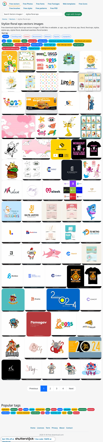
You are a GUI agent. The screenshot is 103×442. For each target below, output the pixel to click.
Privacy (55, 428)
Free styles (27, 8)
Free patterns (41, 8)
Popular (56, 36)
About (61, 428)
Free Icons (83, 4)
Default (5, 36)
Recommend (37, 36)
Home (4, 19)
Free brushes (14, 8)
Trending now (16, 36)
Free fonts (40, 4)
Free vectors (14, 4)
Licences (40, 428)
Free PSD (54, 8)
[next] (71, 389)
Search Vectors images (13, 14)
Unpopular (66, 36)
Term (48, 428)
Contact (69, 428)
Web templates (69, 4)
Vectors (12, 19)
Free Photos (28, 4)
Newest (26, 36)
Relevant (48, 36)
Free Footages (54, 4)
